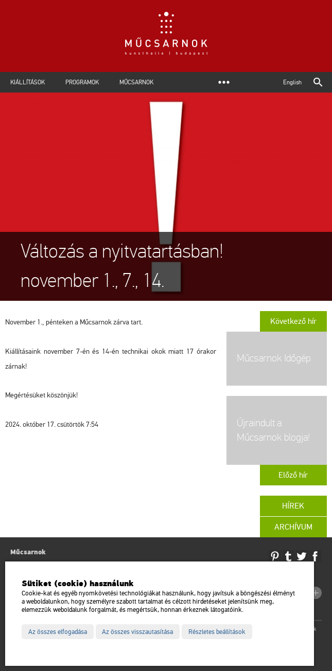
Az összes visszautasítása (137, 632)
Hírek (293, 506)
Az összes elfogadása (57, 632)
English (292, 82)
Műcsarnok (136, 82)
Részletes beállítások (217, 632)
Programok (82, 82)
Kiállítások (27, 82)
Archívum (293, 527)
